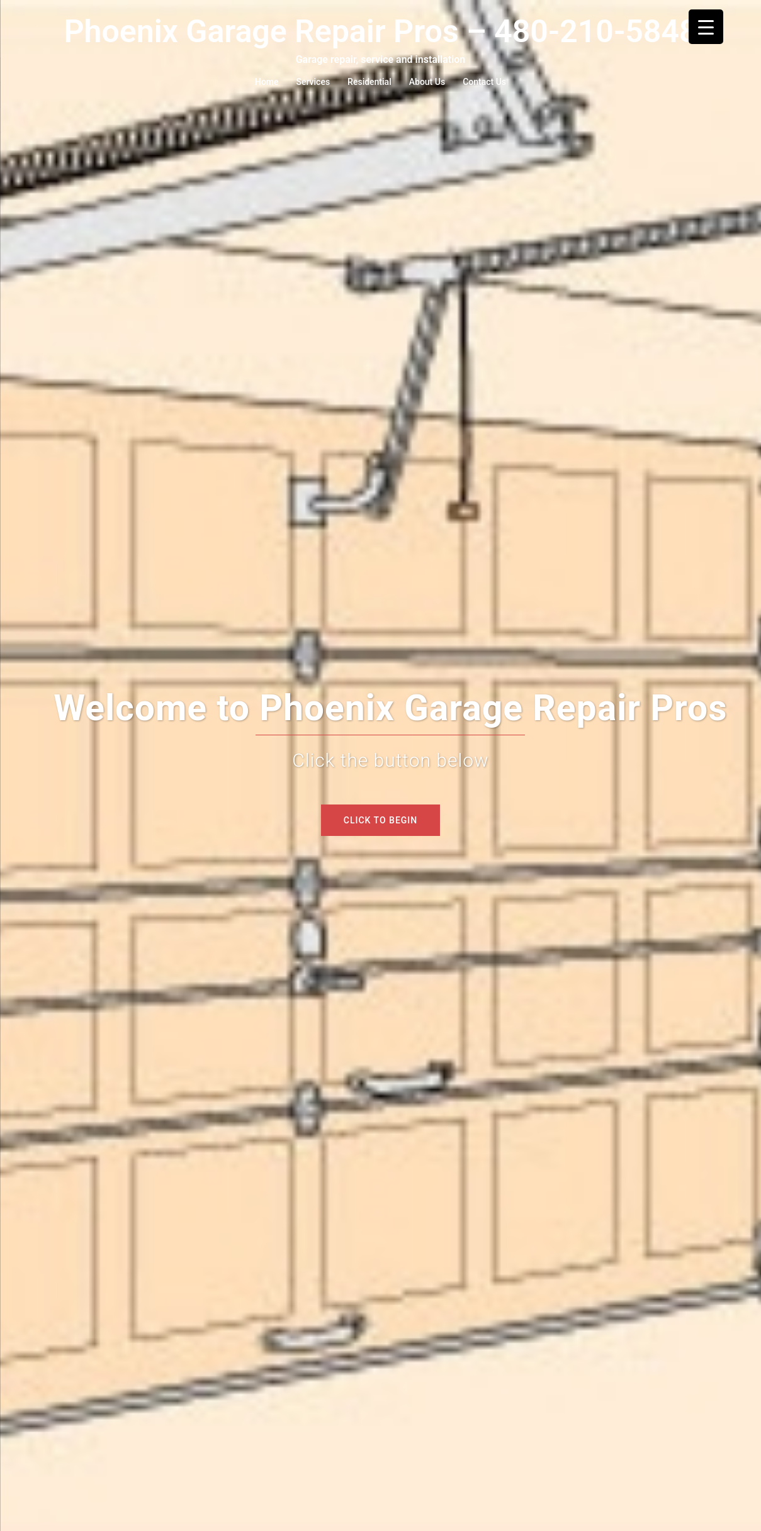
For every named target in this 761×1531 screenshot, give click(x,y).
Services (313, 82)
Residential (369, 82)
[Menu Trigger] (706, 26)
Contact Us (484, 82)
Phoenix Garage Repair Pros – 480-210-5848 (380, 31)
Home (267, 82)
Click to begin (380, 820)
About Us (427, 82)
